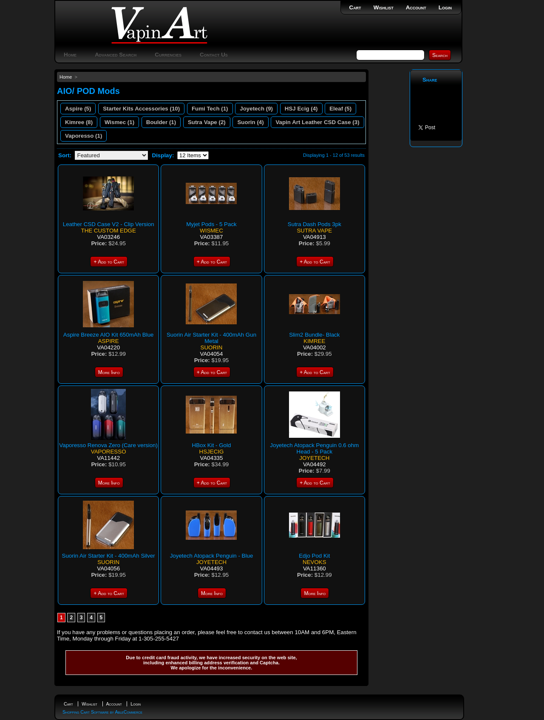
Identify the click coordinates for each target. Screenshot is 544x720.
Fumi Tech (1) (210, 108)
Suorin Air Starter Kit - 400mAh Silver (108, 556)
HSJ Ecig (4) (301, 108)
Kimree (314, 341)
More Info (109, 372)
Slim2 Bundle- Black (314, 335)
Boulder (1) (161, 122)
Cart (355, 7)
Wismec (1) (119, 122)
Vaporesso (108, 451)
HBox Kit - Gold (211, 445)
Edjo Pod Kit (314, 556)
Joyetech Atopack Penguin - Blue (211, 556)
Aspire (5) (78, 108)
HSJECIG (211, 451)
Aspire (108, 341)
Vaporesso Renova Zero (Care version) (108, 445)
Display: (163, 155)
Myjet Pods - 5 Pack (211, 224)
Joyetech (314, 458)
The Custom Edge (108, 230)
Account (416, 7)
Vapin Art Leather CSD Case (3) (317, 122)
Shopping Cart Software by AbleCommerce (102, 711)
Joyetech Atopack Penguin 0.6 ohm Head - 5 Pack (314, 448)
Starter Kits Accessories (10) (141, 108)
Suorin (212, 347)
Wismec (211, 230)
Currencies (168, 54)
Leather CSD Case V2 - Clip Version (108, 224)
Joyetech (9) (256, 108)
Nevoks (314, 562)
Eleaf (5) (340, 108)
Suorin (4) (250, 122)
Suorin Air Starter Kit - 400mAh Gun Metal (211, 338)
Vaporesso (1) (83, 136)
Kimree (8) (79, 122)
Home (70, 54)
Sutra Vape (314, 230)
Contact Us (214, 54)
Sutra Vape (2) (207, 122)
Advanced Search (115, 54)
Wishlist (384, 7)
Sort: (64, 155)
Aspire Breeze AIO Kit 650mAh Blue (108, 335)
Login (445, 7)
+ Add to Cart (109, 262)
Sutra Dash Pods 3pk (314, 224)
